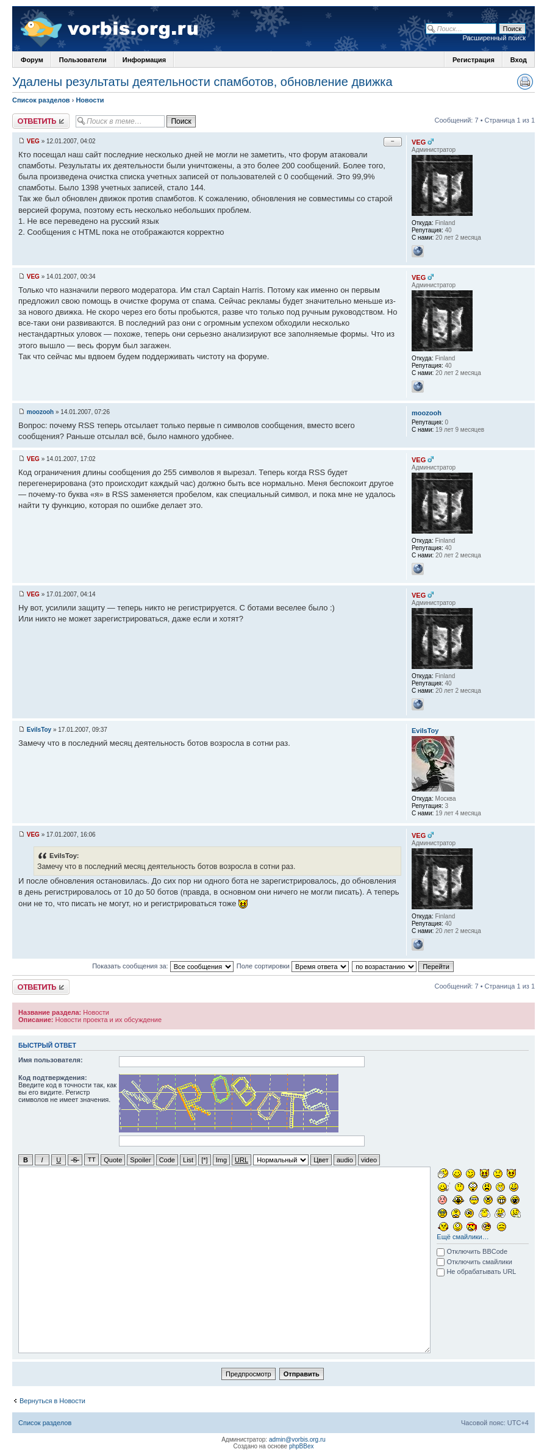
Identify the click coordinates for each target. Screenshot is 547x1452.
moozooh (40, 412)
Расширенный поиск (494, 37)
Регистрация (473, 59)
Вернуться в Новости (52, 1400)
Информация (144, 59)
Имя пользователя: (50, 1060)
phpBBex (301, 1445)
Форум (32, 59)
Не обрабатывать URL (476, 1271)
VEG (33, 141)
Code (167, 1159)
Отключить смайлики (474, 1261)
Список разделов (41, 100)
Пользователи (83, 59)
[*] (204, 1159)
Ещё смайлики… (462, 1236)
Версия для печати (525, 82)
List (188, 1159)
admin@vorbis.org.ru (297, 1439)
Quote (113, 1159)
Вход (518, 59)
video (369, 1159)
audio (345, 1159)
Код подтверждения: (52, 1077)
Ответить (41, 121)
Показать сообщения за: (163, 966)
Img (221, 1159)
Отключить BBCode (472, 1250)
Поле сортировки (293, 966)
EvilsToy (39, 729)
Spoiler (140, 1159)
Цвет (321, 1159)
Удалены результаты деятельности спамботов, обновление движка (202, 81)
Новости (90, 100)
